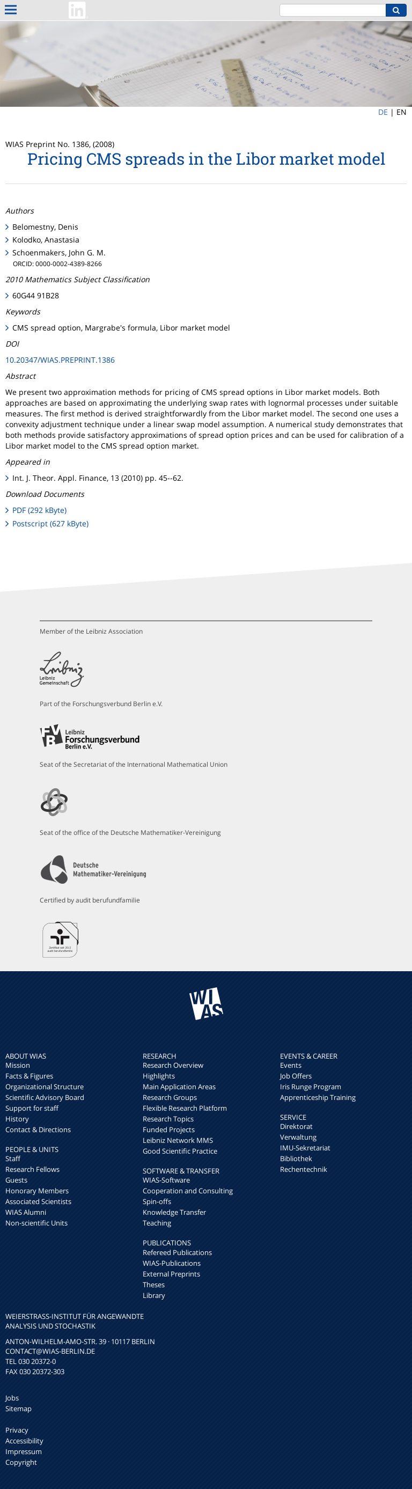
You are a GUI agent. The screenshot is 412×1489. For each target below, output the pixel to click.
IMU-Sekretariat (305, 1148)
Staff (12, 1158)
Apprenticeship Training (318, 1097)
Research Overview (173, 1065)
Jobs (12, 1398)
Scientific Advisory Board (44, 1097)
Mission (17, 1065)
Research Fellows (32, 1169)
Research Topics (168, 1119)
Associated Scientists (38, 1201)
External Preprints (171, 1274)
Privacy (16, 1430)
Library (154, 1295)
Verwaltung (298, 1137)
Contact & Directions (38, 1129)
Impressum (23, 1451)
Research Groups (170, 1097)
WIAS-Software (166, 1180)
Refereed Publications (177, 1252)
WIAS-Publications (172, 1263)
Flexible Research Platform (185, 1108)
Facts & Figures (29, 1076)
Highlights (159, 1076)
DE (383, 112)
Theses (154, 1284)
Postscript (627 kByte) (50, 523)
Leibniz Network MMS (178, 1140)
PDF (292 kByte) (39, 510)
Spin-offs (157, 1201)
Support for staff (31, 1108)
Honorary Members (37, 1190)
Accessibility (24, 1441)
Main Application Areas (179, 1086)
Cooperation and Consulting (188, 1190)
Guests (16, 1180)
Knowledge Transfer (174, 1212)
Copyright (21, 1462)
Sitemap (18, 1408)
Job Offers (296, 1076)
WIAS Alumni (25, 1212)
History (17, 1119)
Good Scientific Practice (180, 1151)
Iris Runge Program (310, 1086)
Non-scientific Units (36, 1223)
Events (290, 1065)
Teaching (157, 1223)
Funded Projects (169, 1129)
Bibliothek (296, 1158)
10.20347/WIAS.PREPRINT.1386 (60, 360)
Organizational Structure (44, 1086)
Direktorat (296, 1126)
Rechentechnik (303, 1169)
